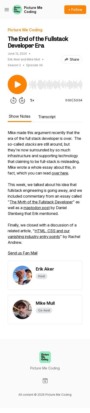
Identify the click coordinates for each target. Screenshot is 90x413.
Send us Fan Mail (22, 253)
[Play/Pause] (17, 84)
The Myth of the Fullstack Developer (41, 202)
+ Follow (75, 9)
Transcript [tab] (46, 116)
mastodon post (37, 207)
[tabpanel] (45, 195)
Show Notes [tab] (19, 116)
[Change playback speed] (32, 100)
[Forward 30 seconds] (22, 100)
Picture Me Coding (33, 10)
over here (60, 173)
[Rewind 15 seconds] (13, 100)
